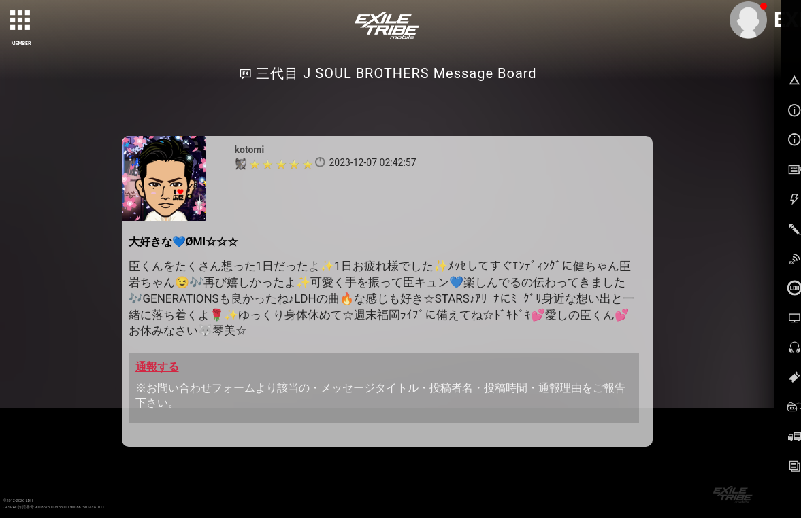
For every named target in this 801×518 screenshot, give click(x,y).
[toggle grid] (21, 21)
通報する (157, 366)
